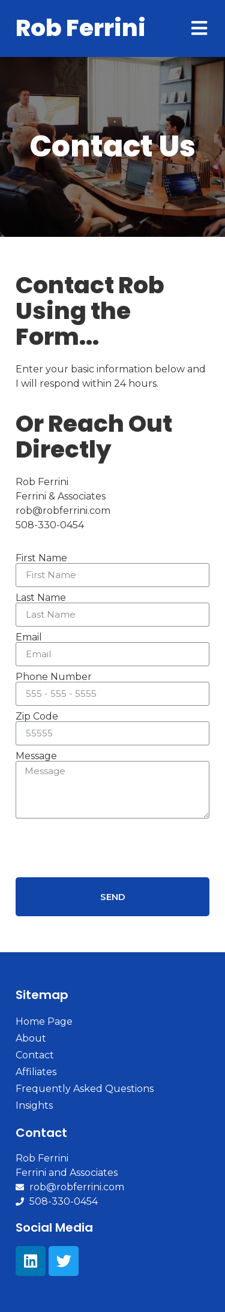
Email (29, 637)
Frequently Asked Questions (85, 1088)
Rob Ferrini (81, 27)
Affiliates (36, 1072)
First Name (41, 558)
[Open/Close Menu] (198, 28)
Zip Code (37, 716)
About (31, 1038)
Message (36, 756)
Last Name (41, 598)
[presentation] (107, 847)
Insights (34, 1105)
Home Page (44, 1021)
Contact (35, 1055)
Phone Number (54, 677)
